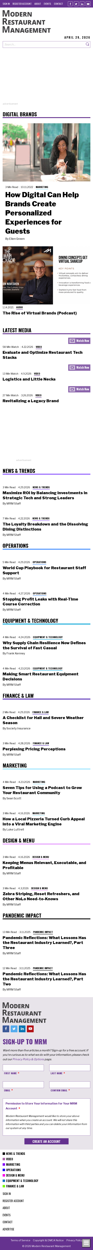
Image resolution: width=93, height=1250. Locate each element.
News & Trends (41, 487)
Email (7, 1090)
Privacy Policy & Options (28, 1059)
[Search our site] (44, 44)
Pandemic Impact (43, 932)
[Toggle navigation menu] (86, 1243)
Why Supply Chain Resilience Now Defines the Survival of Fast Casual (44, 645)
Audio (19, 307)
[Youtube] (88, 3)
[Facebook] (70, 3)
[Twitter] (76, 3)
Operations (39, 562)
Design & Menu (40, 857)
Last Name (56, 1073)
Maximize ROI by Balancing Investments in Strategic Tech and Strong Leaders (45, 495)
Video (39, 347)
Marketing (42, 187)
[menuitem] (6, 3)
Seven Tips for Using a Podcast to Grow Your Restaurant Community (42, 790)
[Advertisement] (46, 77)
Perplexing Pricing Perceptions (34, 749)
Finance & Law (40, 712)
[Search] (87, 44)
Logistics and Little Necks (29, 379)
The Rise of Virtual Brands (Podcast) (40, 313)
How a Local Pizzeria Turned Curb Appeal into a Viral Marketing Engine (44, 821)
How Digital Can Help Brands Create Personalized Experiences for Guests (42, 212)
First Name (10, 1073)
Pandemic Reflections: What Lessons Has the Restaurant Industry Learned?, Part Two (44, 978)
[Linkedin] (82, 3)
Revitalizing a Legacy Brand (31, 400)
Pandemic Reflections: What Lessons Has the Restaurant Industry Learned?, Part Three (44, 942)
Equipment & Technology (48, 637)
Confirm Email (59, 1090)
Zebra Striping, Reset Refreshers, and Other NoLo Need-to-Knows (41, 896)
